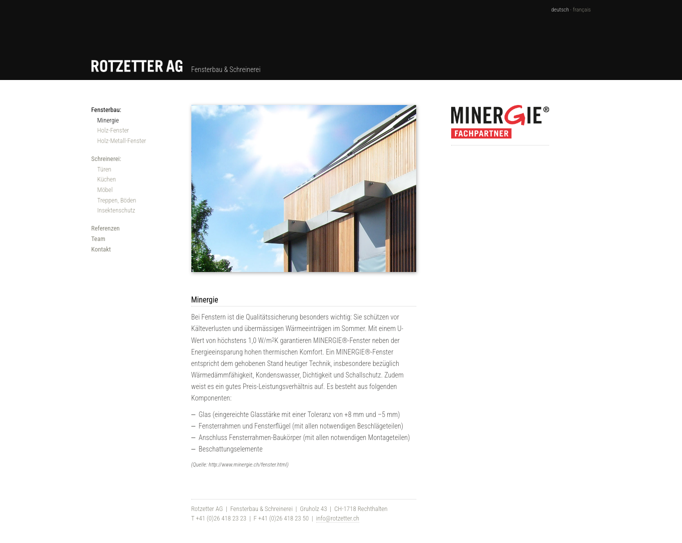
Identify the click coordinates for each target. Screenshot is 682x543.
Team (98, 238)
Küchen (106, 179)
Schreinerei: (106, 158)
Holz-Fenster (113, 130)
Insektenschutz (116, 210)
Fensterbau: (106, 110)
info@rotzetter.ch (337, 518)
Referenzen (105, 228)
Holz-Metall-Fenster (121, 140)
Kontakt (101, 249)
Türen (104, 169)
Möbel (105, 190)
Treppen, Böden (116, 200)
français (582, 9)
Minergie (108, 120)
